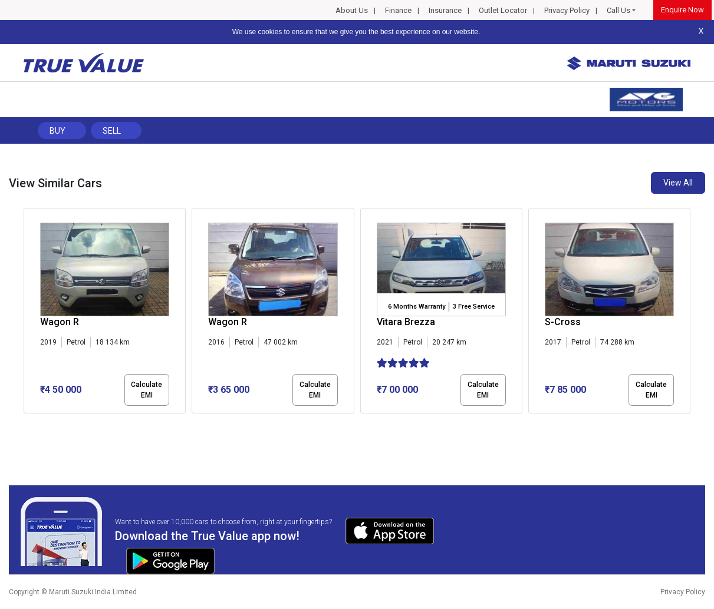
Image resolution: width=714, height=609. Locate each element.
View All (678, 182)
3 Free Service (474, 306)
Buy (57, 130)
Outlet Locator (503, 10)
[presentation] (30, 312)
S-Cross (563, 321)
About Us (351, 10)
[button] (27, 423)
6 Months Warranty (416, 306)
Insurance (445, 10)
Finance (398, 10)
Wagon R (59, 321)
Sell (112, 130)
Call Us (618, 10)
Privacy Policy (567, 10)
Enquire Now (682, 9)
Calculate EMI (146, 389)
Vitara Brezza (406, 321)
